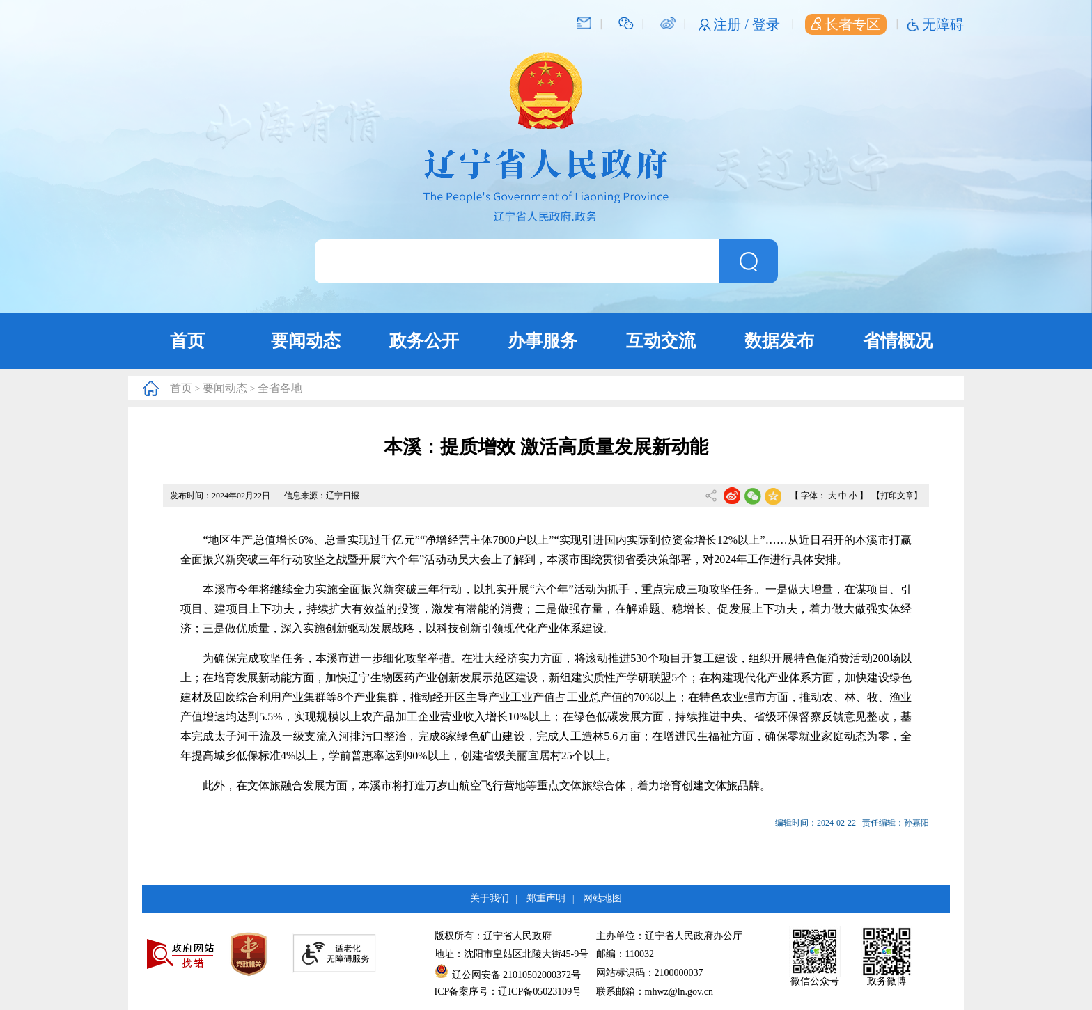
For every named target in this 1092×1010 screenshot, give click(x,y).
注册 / (732, 24)
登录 (766, 24)
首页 (187, 340)
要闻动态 (306, 340)
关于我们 (489, 898)
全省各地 (280, 388)
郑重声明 (546, 898)
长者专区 (845, 24)
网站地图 (602, 898)
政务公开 (424, 340)
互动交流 (661, 340)
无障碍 (943, 24)
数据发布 (779, 340)
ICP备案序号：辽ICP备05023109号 (508, 991)
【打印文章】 (897, 495)
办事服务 (542, 340)
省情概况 (898, 340)
